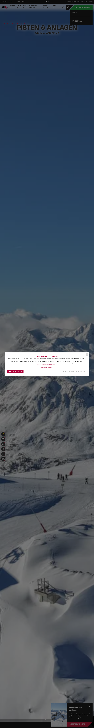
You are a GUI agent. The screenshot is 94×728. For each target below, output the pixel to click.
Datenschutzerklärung (43, 364)
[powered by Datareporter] (87, 355)
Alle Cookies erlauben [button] (15, 371)
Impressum (52, 364)
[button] (46, 367)
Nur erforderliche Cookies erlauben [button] (74, 371)
